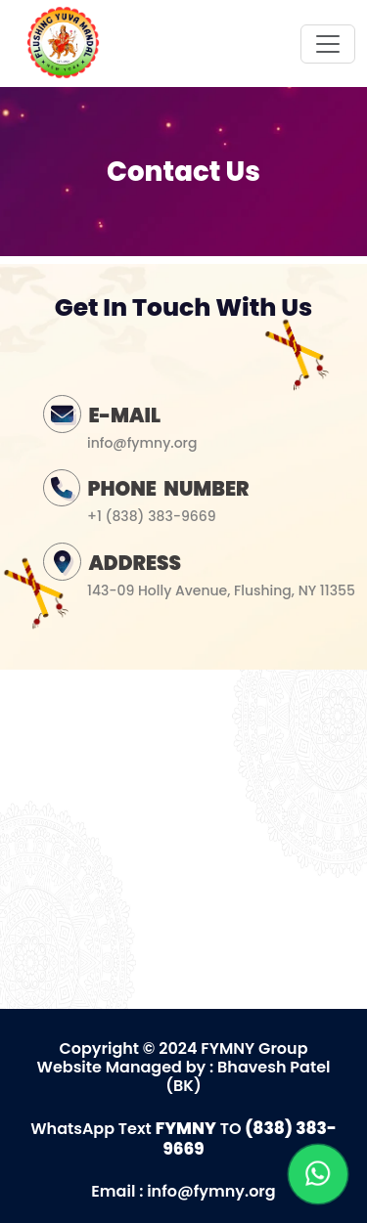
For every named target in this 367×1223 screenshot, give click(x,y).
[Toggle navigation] (327, 44)
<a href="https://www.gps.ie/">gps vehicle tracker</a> (184, 836)
